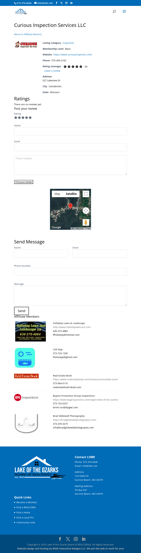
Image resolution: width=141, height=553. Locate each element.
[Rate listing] (23, 182)
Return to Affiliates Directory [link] (28, 34)
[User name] (70, 131)
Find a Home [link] (23, 512)
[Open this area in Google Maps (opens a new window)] (56, 227)
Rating (17, 113)
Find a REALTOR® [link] (26, 507)
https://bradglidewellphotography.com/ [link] (74, 419)
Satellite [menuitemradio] (71, 194)
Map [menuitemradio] (57, 194)
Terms (87, 228)
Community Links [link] (25, 522)
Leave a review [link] (52, 70)
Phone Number (22, 265)
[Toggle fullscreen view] (86, 194)
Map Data (79, 228)
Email (75, 247)
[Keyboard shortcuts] (72, 228)
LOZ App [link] (58, 349)
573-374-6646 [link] (90, 462)
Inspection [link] (68, 42)
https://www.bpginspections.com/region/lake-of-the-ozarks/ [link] (85, 399)
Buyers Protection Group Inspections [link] (74, 395)
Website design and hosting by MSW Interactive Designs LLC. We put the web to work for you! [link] (70, 548)
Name (17, 247)
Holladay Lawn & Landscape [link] (69, 323)
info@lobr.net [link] (89, 465)
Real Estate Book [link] (62, 375)
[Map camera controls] (86, 210)
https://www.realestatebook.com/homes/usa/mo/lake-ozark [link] (85, 379)
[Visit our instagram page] (66, 3)
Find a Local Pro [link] (25, 517)
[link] (21, 11)
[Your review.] (70, 165)
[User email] (70, 147)
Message (19, 284)
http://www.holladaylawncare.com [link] (72, 327)
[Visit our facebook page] (56, 3)
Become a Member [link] (26, 502)
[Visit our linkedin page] (71, 3)
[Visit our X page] (61, 3)
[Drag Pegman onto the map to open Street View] (86, 222)
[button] (124, 13)
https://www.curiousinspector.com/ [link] (72, 54)
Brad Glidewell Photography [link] (69, 415)
